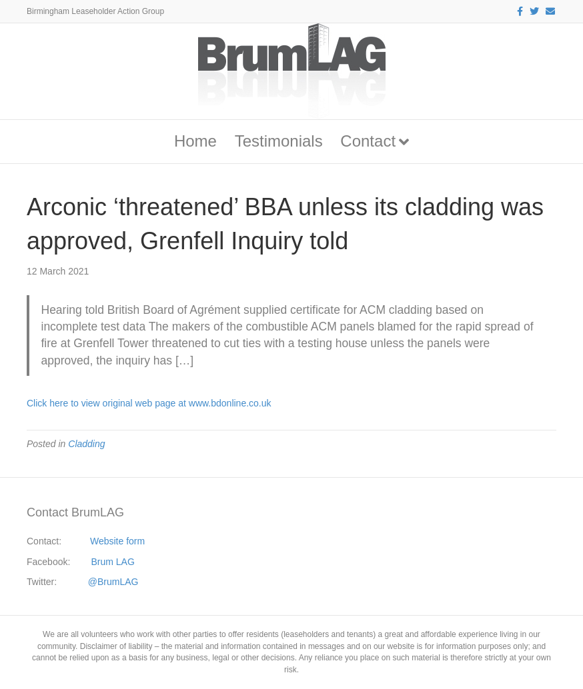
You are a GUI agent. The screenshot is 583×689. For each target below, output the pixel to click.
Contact (368, 141)
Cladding (86, 443)
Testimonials (279, 141)
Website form (117, 541)
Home (195, 141)
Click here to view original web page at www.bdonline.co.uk (149, 403)
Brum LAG (113, 561)
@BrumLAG (113, 581)
